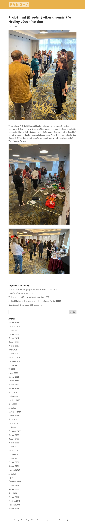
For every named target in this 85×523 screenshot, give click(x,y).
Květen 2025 (14, 338)
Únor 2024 (13, 392)
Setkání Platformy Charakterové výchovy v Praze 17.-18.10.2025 (35, 301)
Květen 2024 (14, 381)
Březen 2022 (14, 443)
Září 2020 (12, 474)
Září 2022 (12, 427)
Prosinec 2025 (14, 326)
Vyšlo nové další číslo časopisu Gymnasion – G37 (29, 297)
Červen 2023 (14, 415)
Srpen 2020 (13, 478)
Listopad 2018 (14, 505)
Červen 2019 (14, 497)
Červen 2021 (14, 462)
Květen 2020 (14, 485)
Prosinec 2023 (14, 400)
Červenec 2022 (15, 431)
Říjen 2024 (13, 365)
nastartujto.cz (66, 520)
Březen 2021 (14, 466)
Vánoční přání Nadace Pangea (21, 293)
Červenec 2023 (15, 412)
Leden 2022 (13, 446)
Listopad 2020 (14, 470)
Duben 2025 (14, 342)
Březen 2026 (14, 322)
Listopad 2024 (14, 361)
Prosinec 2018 (14, 501)
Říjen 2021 (13, 458)
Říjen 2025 (13, 330)
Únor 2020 (13, 493)
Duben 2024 (14, 384)
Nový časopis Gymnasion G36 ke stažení (25, 305)
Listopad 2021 (14, 454)
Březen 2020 (14, 489)
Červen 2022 (14, 435)
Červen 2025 (14, 334)
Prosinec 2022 (14, 423)
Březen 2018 (14, 508)
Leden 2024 (13, 396)
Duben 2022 (14, 439)
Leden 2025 (13, 353)
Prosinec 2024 (14, 357)
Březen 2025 (14, 346)
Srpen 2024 (13, 373)
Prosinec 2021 (14, 450)
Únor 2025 (13, 350)
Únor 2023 (13, 419)
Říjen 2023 (13, 404)
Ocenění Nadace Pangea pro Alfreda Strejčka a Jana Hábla (33, 289)
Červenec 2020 (15, 481)
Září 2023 (12, 408)
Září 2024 (12, 369)
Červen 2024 (14, 377)
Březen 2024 (14, 388)
